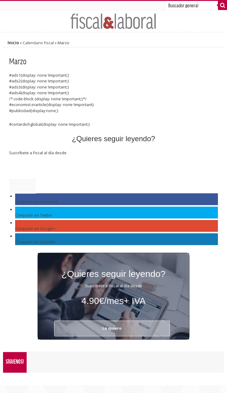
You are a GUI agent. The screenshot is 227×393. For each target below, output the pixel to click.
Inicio (13, 42)
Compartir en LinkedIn (35, 242)
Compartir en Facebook (36, 202)
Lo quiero (22, 186)
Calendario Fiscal (38, 42)
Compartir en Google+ (35, 228)
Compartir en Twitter (33, 215)
